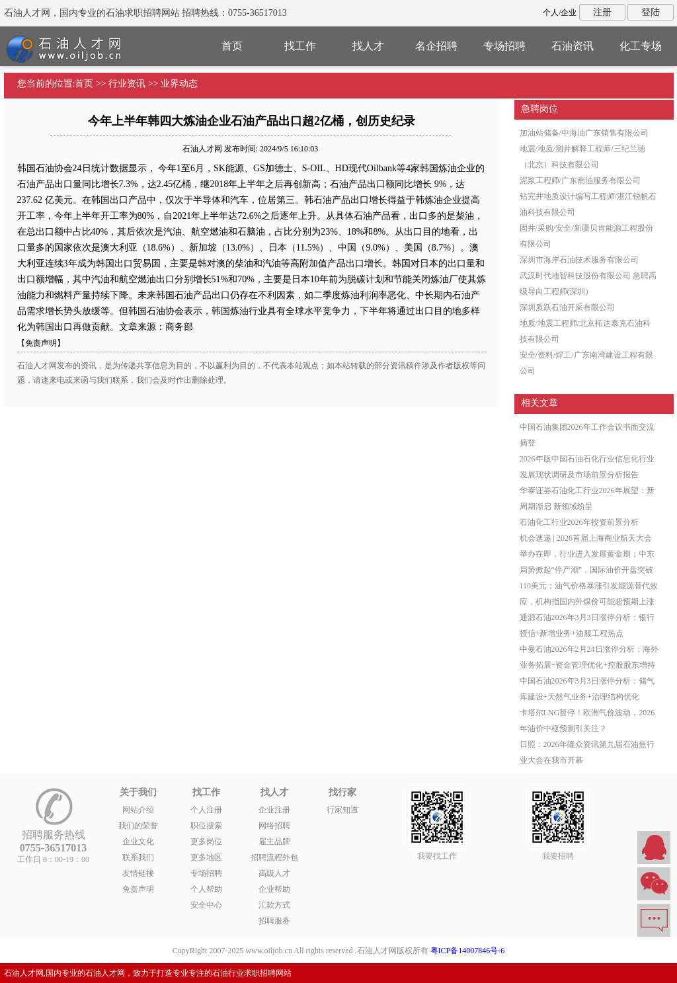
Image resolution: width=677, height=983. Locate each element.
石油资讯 (572, 46)
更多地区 (206, 857)
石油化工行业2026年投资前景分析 (579, 522)
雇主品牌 (274, 841)
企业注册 (274, 809)
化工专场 (640, 46)
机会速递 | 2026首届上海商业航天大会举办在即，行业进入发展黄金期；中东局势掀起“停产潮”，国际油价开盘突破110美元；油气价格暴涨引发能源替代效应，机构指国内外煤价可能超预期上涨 (589, 569)
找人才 (368, 46)
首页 (232, 46)
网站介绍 (138, 809)
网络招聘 (274, 825)
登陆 (650, 12)
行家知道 (342, 809)
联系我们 (138, 857)
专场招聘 (504, 46)
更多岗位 (206, 841)
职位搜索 (206, 825)
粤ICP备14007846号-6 (467, 950)
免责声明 (138, 889)
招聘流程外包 (274, 857)
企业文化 (138, 841)
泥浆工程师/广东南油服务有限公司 (580, 180)
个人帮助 (206, 889)
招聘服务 (274, 920)
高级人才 (274, 873)
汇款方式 (274, 905)
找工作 (300, 46)
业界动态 (179, 84)
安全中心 (206, 905)
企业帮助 (274, 889)
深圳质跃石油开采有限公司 (567, 307)
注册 (602, 12)
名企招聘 (436, 46)
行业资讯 (126, 84)
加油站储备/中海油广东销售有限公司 (584, 133)
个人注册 (206, 809)
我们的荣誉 (138, 825)
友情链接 (138, 873)
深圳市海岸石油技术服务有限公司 (579, 259)
